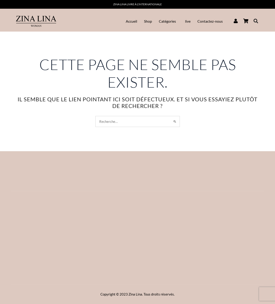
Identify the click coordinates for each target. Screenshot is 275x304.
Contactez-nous (210, 21)
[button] (168, 21)
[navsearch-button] (255, 21)
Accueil (131, 21)
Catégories (167, 21)
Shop (148, 21)
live (188, 21)
